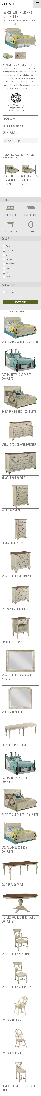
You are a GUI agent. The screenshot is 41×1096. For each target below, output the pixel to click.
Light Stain (8, 259)
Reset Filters (20, 302)
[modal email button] (36, 140)
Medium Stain (9, 264)
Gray (6, 255)
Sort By (14, 311)
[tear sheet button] (5, 140)
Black (6, 246)
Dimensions (20, 119)
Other (6, 272)
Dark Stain (8, 250)
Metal (6, 268)
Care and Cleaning (20, 126)
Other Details (20, 132)
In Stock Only (9, 292)
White (6, 277)
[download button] (21, 46)
